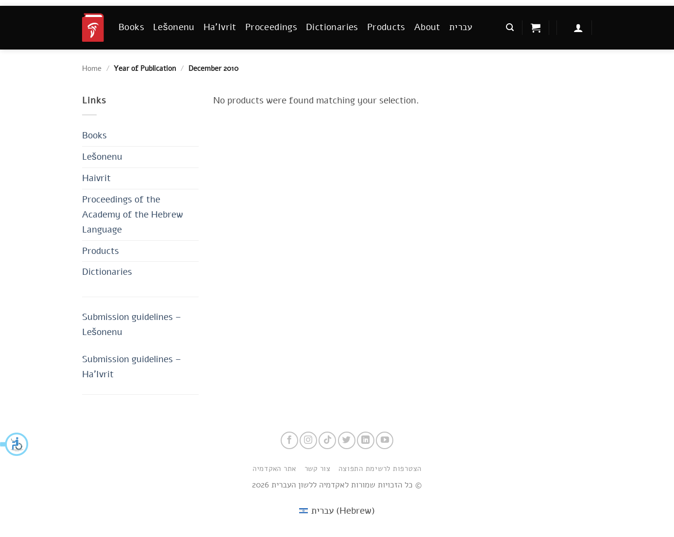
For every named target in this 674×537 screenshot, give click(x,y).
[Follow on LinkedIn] (365, 440)
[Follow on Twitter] (346, 440)
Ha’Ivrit (219, 27)
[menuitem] (460, 27)
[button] (14, 444)
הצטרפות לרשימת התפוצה (379, 468)
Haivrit (96, 178)
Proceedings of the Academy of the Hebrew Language (132, 214)
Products (386, 27)
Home (91, 68)
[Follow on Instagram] (308, 440)
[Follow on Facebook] (289, 440)
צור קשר (317, 468)
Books (131, 27)
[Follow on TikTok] (327, 440)
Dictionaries (332, 27)
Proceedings (271, 27)
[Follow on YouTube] (384, 440)
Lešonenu (174, 27)
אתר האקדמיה (274, 468)
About (427, 27)
